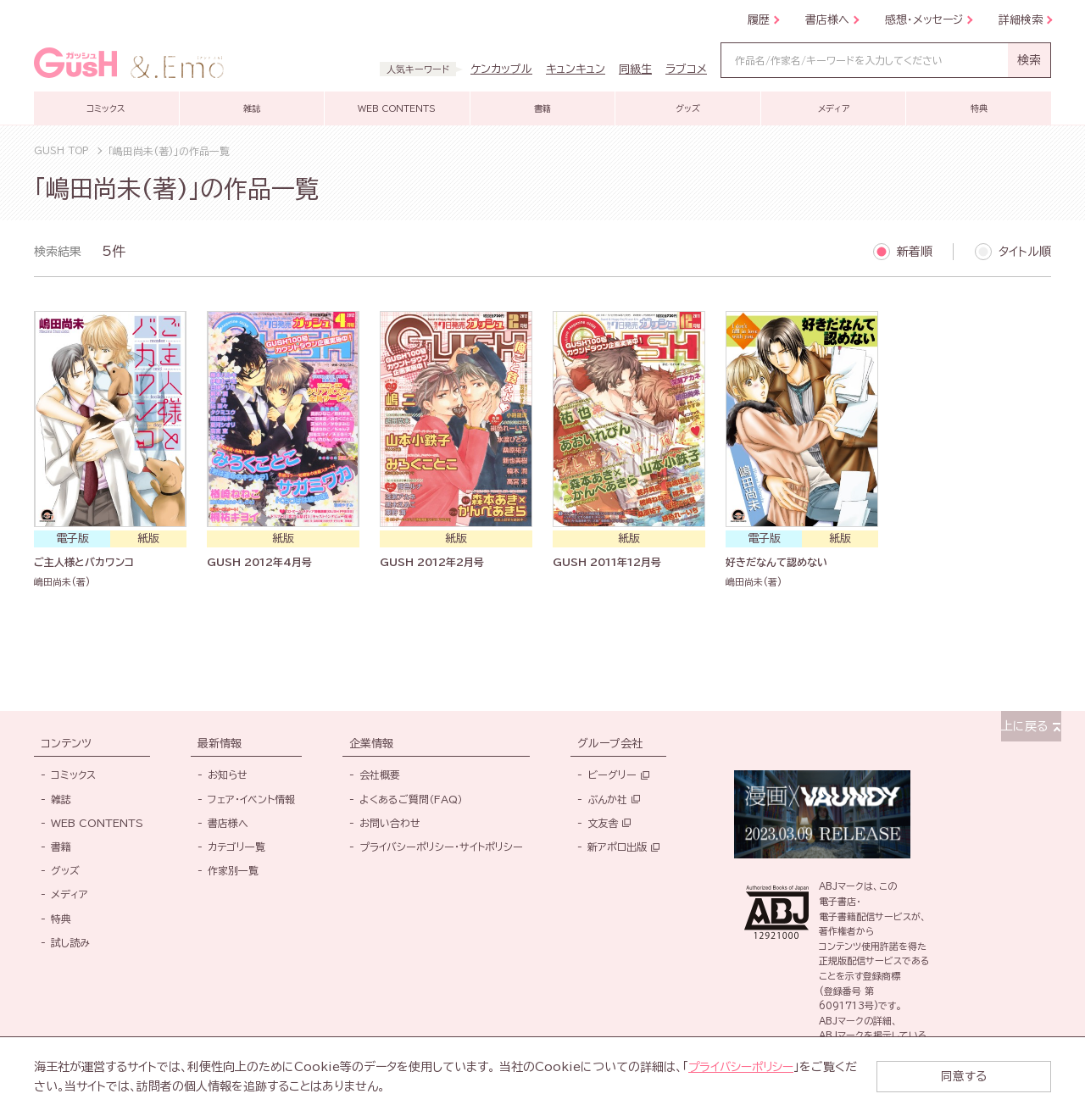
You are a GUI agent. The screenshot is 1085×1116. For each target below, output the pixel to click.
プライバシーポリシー (742, 1067)
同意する (983, 1076)
